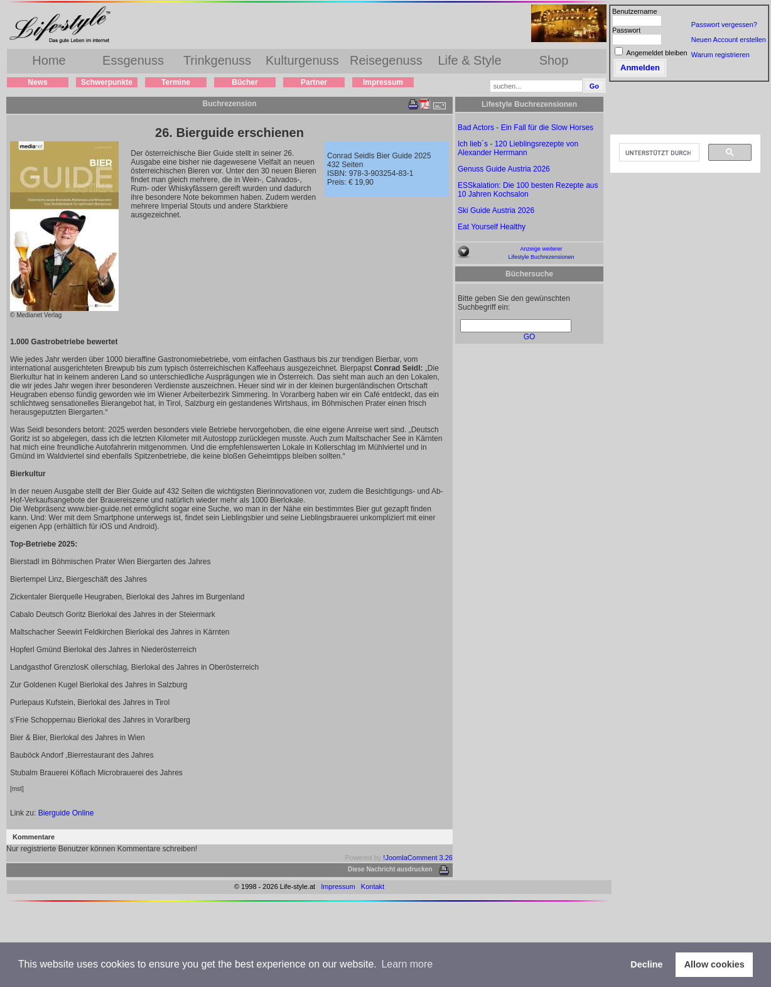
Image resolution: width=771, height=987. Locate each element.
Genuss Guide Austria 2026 (504, 169)
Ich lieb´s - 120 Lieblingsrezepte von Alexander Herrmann (518, 148)
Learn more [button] (407, 964)
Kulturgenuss (302, 60)
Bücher (244, 82)
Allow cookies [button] (714, 964)
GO (530, 336)
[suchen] (658, 152)
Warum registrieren (720, 54)
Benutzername (634, 11)
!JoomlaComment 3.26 (418, 857)
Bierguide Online (66, 813)
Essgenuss (133, 60)
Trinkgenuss (217, 60)
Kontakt (372, 886)
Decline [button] (646, 964)
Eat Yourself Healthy (492, 226)
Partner (314, 82)
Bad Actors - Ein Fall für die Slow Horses (525, 127)
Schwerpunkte (106, 82)
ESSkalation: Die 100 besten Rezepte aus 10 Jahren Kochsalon (528, 190)
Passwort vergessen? (724, 24)
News (37, 82)
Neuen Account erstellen (728, 39)
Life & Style (469, 60)
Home (48, 60)
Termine (175, 82)
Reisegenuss (386, 60)
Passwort (626, 30)
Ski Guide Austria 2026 (496, 210)
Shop (554, 60)
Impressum (383, 82)
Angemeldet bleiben (656, 53)
